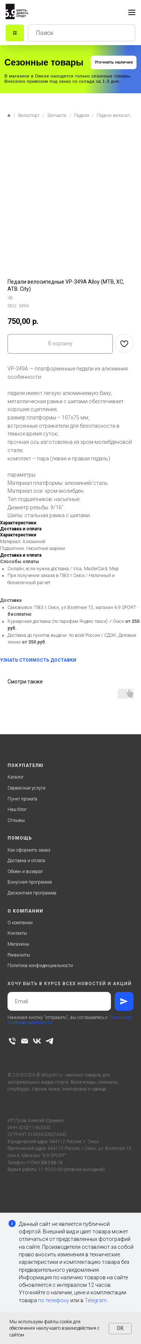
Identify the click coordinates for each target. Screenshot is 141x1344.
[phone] (12, 1041)
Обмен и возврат (25, 871)
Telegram (96, 1300)
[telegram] (49, 1041)
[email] (24, 1041)
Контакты (17, 933)
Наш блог (17, 809)
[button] (113, 62)
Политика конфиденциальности (40, 965)
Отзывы (16, 820)
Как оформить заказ (29, 850)
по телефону (53, 1300)
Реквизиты (19, 955)
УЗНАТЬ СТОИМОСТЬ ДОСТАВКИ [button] (38, 660)
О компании (20, 922)
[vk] (37, 1041)
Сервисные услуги (26, 788)
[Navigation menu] (131, 12)
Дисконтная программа (32, 893)
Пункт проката (22, 799)
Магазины (18, 944)
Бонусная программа (30, 882)
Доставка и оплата (26, 860)
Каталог (16, 777)
